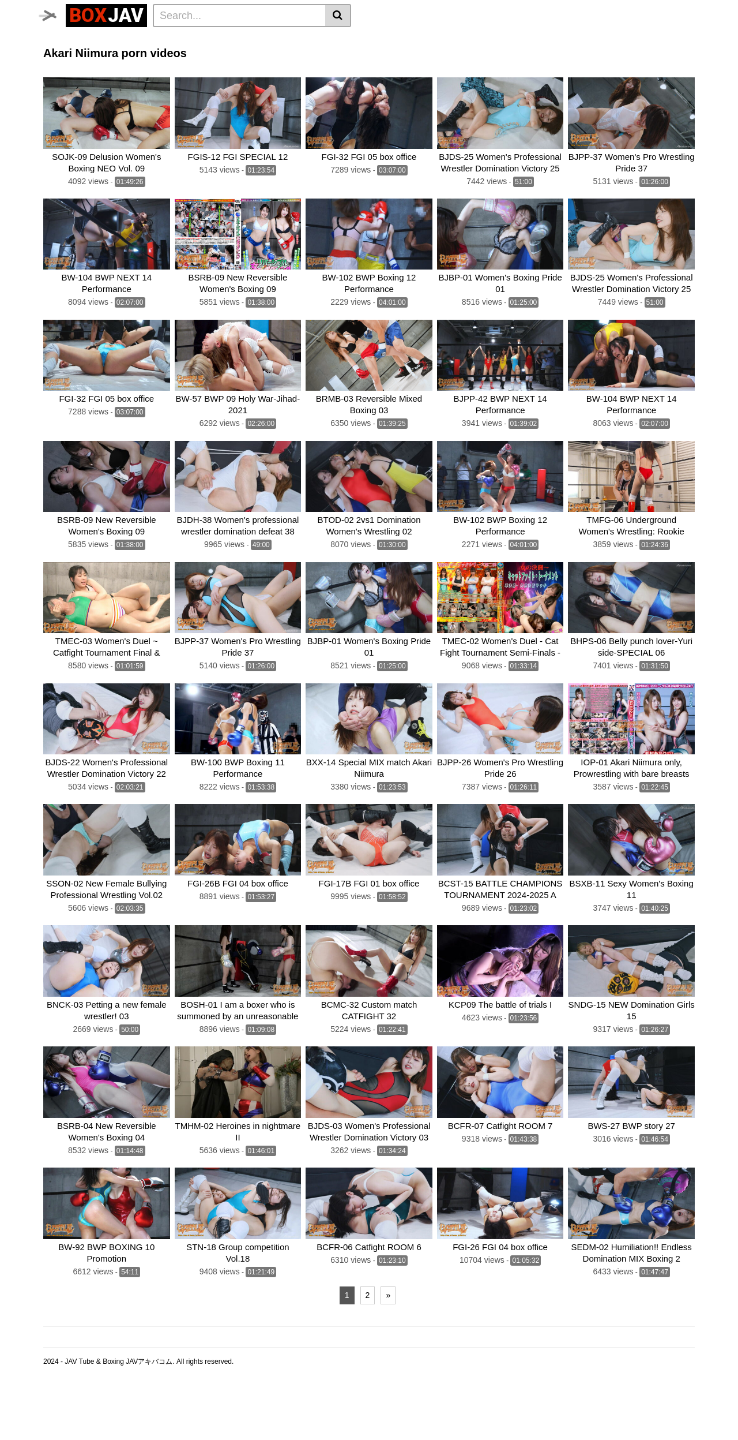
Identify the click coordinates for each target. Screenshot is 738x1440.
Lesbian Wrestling (276, 41)
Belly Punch (410, 41)
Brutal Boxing (622, 41)
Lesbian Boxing (474, 41)
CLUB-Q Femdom (81, 41)
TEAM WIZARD (275, 56)
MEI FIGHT (131, 72)
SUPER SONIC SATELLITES (557, 56)
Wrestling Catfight (549, 41)
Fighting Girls (73, 72)
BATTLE (330, 56)
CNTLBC (411, 72)
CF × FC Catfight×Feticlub (444, 56)
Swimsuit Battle (205, 56)
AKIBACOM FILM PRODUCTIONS (226, 72)
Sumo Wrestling (77, 56)
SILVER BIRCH (650, 56)
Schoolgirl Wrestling (570, 72)
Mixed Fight (141, 56)
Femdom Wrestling (162, 41)
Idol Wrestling (349, 41)
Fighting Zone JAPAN (342, 72)
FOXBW (453, 72)
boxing (370, 56)
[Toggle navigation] (54, 14)
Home (220, 41)
